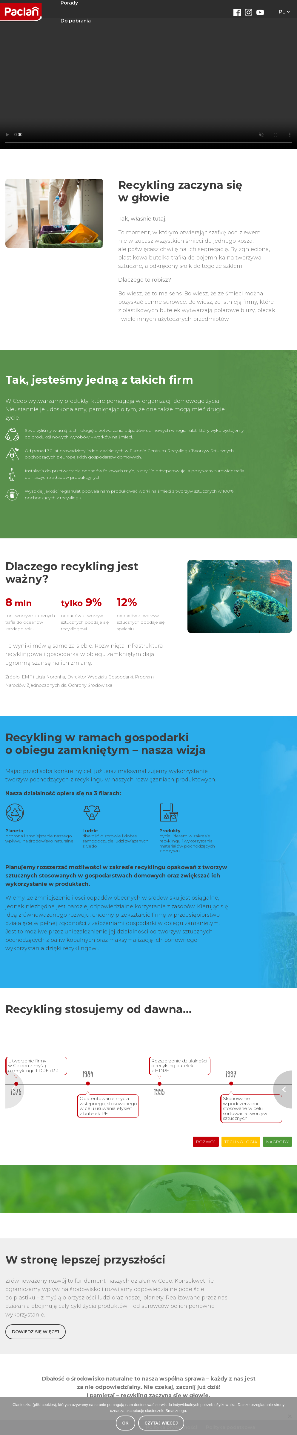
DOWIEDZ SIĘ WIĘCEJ (35, 1331)
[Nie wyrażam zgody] (290, 1416)
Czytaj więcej (161, 1423)
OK (125, 1423)
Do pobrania (76, 21)
